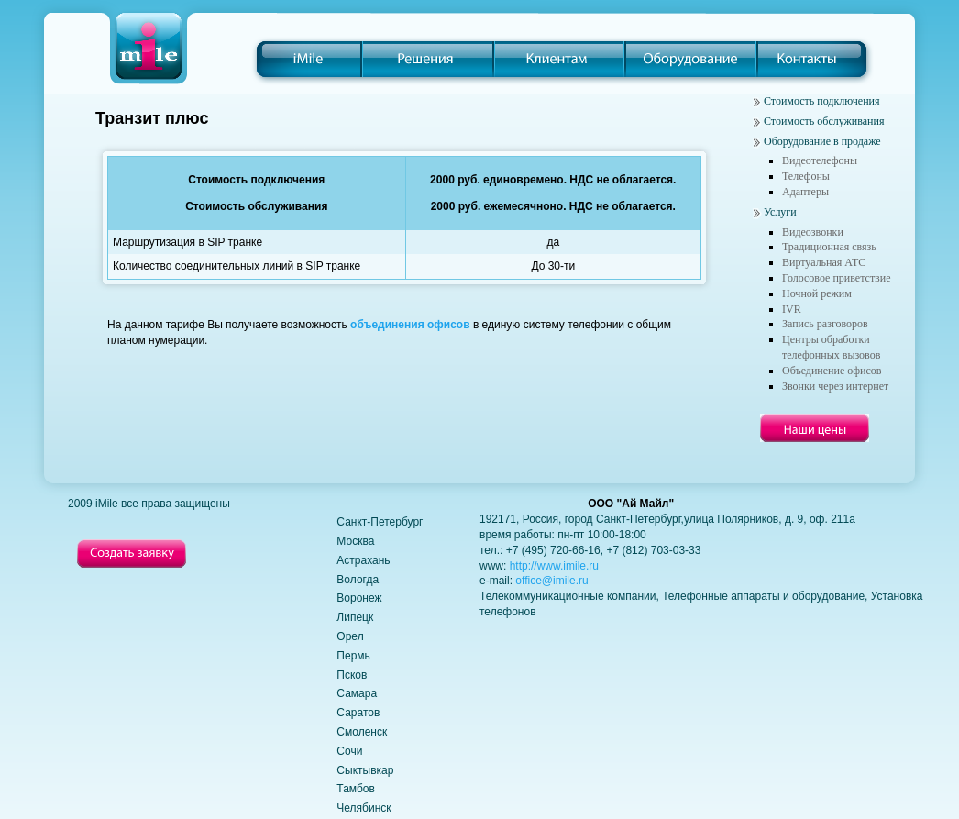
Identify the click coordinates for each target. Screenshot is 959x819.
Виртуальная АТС (823, 262)
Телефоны (806, 176)
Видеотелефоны (819, 160)
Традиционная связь (829, 246)
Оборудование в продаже (822, 141)
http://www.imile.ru (554, 565)
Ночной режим (817, 293)
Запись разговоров (825, 323)
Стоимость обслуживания (824, 121)
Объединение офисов (831, 370)
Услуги (780, 211)
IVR (791, 309)
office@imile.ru (551, 580)
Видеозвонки (812, 232)
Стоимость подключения (822, 100)
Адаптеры (805, 191)
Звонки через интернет (835, 386)
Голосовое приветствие (836, 277)
